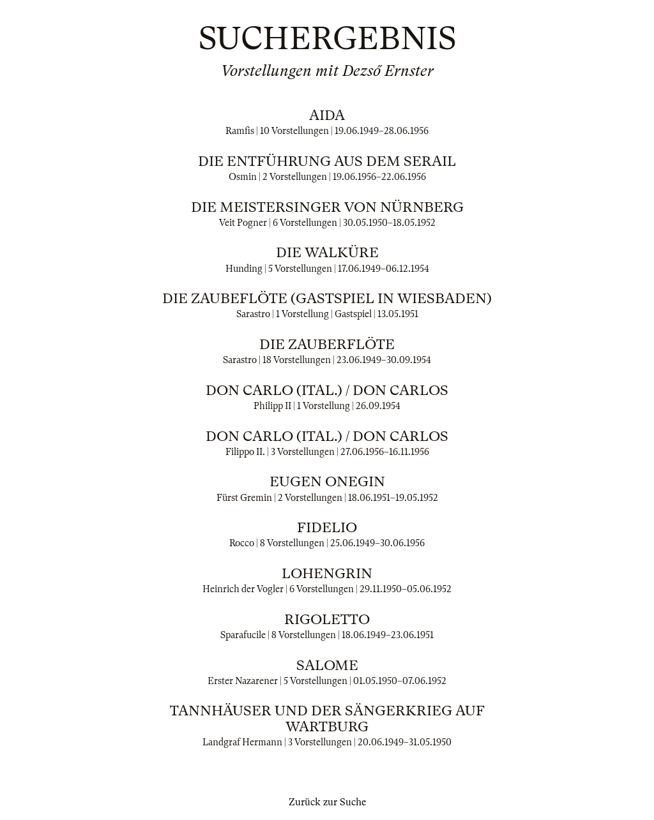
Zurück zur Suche (327, 802)
